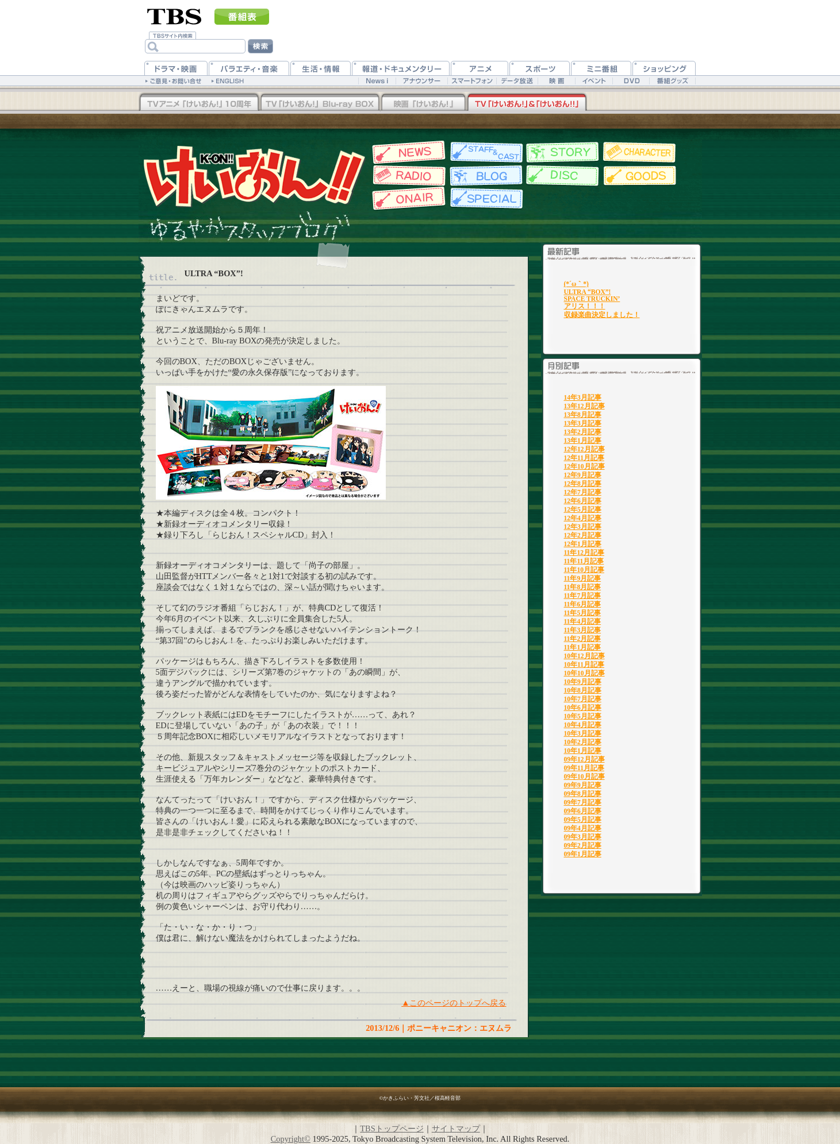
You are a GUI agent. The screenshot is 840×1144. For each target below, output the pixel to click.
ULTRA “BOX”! (587, 291)
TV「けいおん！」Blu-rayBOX (319, 103)
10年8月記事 (582, 690)
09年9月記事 (582, 785)
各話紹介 (562, 152)
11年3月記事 (582, 630)
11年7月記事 (582, 595)
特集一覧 (485, 198)
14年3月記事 (582, 397)
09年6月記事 (582, 810)
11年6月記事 (582, 604)
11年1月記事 (582, 647)
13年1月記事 (582, 440)
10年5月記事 (582, 716)
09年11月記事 (584, 767)
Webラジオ (407, 175)
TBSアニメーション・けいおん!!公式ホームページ (254, 175)
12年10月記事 (584, 466)
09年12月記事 (584, 759)
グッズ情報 (640, 175)
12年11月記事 (584, 457)
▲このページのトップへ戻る (453, 1002)
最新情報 (407, 152)
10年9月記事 (582, 681)
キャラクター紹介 (640, 152)
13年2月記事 (582, 431)
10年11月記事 (584, 664)
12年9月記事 (582, 474)
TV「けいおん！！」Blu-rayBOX (199, 103)
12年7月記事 (582, 492)
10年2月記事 (582, 742)
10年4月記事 (582, 724)
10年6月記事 (582, 707)
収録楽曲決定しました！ (602, 314)
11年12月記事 (584, 552)
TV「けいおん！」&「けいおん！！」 (526, 103)
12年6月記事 (582, 500)
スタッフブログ (485, 175)
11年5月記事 (582, 612)
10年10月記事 (584, 673)
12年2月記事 (582, 535)
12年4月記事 (582, 518)
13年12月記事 (584, 406)
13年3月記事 (582, 423)
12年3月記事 (582, 526)
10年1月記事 (582, 750)
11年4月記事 (582, 621)
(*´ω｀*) (576, 283)
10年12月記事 (584, 655)
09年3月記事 (582, 836)
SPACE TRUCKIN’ (592, 298)
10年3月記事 (582, 733)
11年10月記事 (584, 569)
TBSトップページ (391, 1128)
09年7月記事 (582, 802)
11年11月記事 (584, 561)
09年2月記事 (582, 845)
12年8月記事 (582, 483)
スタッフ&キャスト (485, 152)
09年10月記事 (584, 776)
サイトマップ (456, 1128)
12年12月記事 (584, 449)
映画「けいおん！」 (423, 103)
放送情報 (407, 198)
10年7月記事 (582, 698)
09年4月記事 (582, 828)
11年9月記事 (582, 578)
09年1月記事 (582, 854)
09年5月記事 (582, 819)
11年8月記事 (582, 586)
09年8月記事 (582, 793)
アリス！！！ (584, 306)
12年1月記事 (582, 543)
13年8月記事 (582, 414)
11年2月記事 (582, 638)
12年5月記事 (582, 509)
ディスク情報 (562, 175)
